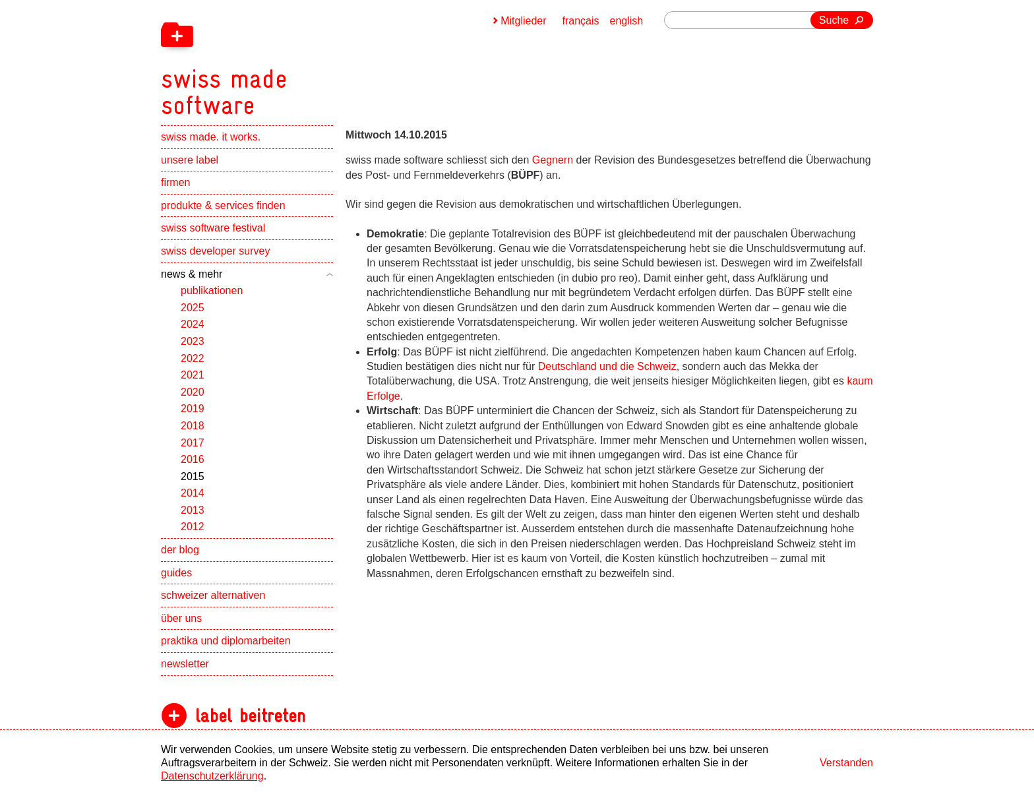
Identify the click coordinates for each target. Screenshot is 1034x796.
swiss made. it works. (210, 136)
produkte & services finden (223, 205)
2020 (192, 392)
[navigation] (293, 59)
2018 (192, 425)
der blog (180, 549)
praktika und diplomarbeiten (226, 640)
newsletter (185, 663)
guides (176, 572)
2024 (192, 324)
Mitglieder (523, 20)
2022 (192, 358)
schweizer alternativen (213, 595)
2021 (192, 375)
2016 (192, 459)
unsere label (189, 160)
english (627, 20)
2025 (192, 307)
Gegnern (554, 160)
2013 (192, 510)
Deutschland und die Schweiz (607, 366)
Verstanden (846, 762)
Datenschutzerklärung (212, 775)
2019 (192, 408)
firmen (175, 182)
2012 (192, 526)
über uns (181, 618)
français (581, 20)
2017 (192, 442)
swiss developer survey (215, 251)
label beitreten (250, 715)
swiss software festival (213, 227)
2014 (192, 493)
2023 (192, 341)
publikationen (212, 290)
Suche (834, 20)
